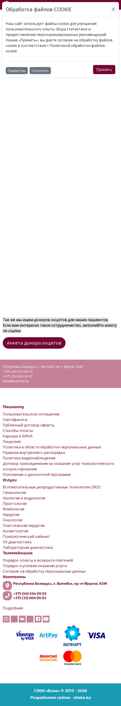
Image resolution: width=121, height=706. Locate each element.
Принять (104, 69)
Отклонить (40, 70)
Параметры (17, 70)
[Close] (113, 9)
